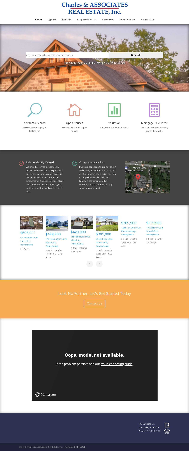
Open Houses (74, 123)
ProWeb (81, 447)
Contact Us (94, 303)
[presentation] (89, 264)
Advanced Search (34, 123)
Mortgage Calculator (154, 123)
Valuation (114, 123)
